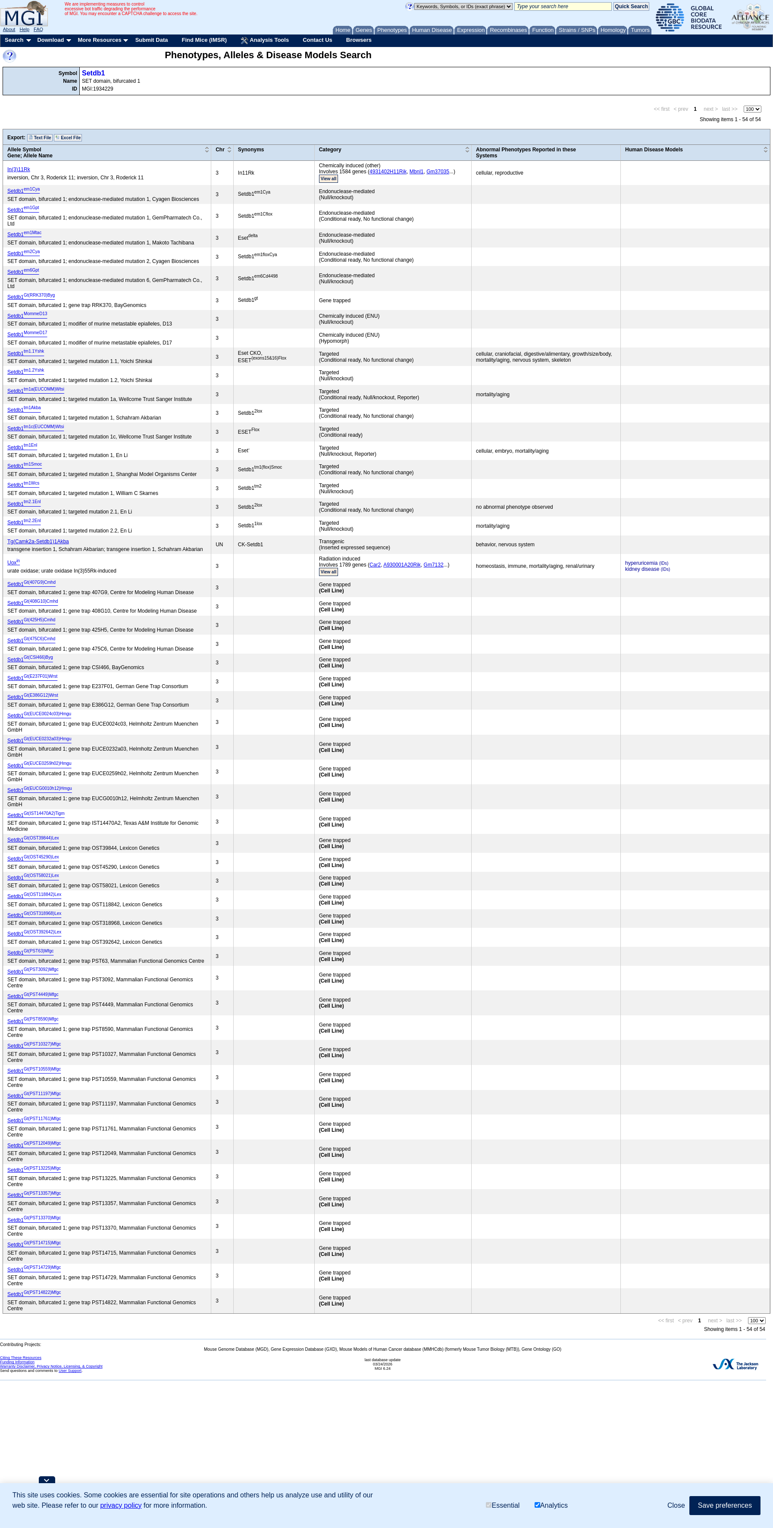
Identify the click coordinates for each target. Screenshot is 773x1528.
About (9, 29)
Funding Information (17, 1362)
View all (329, 178)
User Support (70, 1370)
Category (330, 150)
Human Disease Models (654, 150)
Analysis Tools (265, 40)
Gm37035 (437, 172)
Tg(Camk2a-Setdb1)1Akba (38, 542)
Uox (13, 563)
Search (14, 40)
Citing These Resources (20, 1358)
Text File (39, 137)
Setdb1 (93, 73)
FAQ (38, 29)
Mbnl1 (417, 172)
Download (50, 40)
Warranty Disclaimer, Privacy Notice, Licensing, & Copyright (51, 1366)
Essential (503, 1505)
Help (24, 29)
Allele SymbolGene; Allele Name (30, 153)
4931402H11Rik (388, 172)
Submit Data (151, 40)
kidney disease (642, 569)
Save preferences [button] (725, 1505)
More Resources (99, 40)
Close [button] (676, 1505)
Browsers (359, 40)
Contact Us (317, 40)
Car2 (375, 565)
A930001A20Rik (402, 565)
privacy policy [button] (120, 1505)
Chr (220, 150)
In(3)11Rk (18, 169)
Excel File (68, 137)
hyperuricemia (641, 563)
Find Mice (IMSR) (204, 40)
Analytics (551, 1505)
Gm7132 (434, 565)
